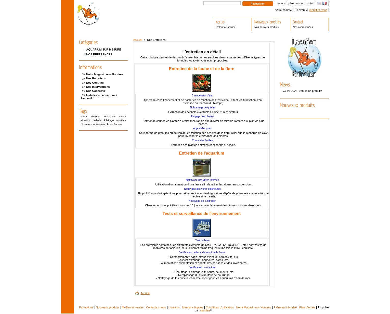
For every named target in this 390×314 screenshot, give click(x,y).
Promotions (86, 307)
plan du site (296, 3)
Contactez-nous (156, 307)
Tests (110, 124)
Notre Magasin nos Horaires (104, 74)
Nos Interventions (98, 86)
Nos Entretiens (96, 78)
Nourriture (86, 124)
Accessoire (99, 124)
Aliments (95, 116)
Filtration (85, 120)
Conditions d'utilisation (219, 307)
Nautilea (205, 310)
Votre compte (283, 9)
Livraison (174, 307)
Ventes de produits (310, 90)
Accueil (137, 39)
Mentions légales (192, 307)
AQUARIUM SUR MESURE (103, 49)
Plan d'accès (307, 307)
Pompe (118, 124)
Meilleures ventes (133, 307)
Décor (122, 116)
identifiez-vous (318, 9)
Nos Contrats (95, 82)
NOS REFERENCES (99, 54)
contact (310, 3)
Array (84, 116)
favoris (281, 3)
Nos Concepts (95, 90)
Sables (97, 120)
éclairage (108, 120)
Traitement (110, 116)
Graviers (121, 120)
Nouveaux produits (107, 307)
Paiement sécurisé (285, 307)
